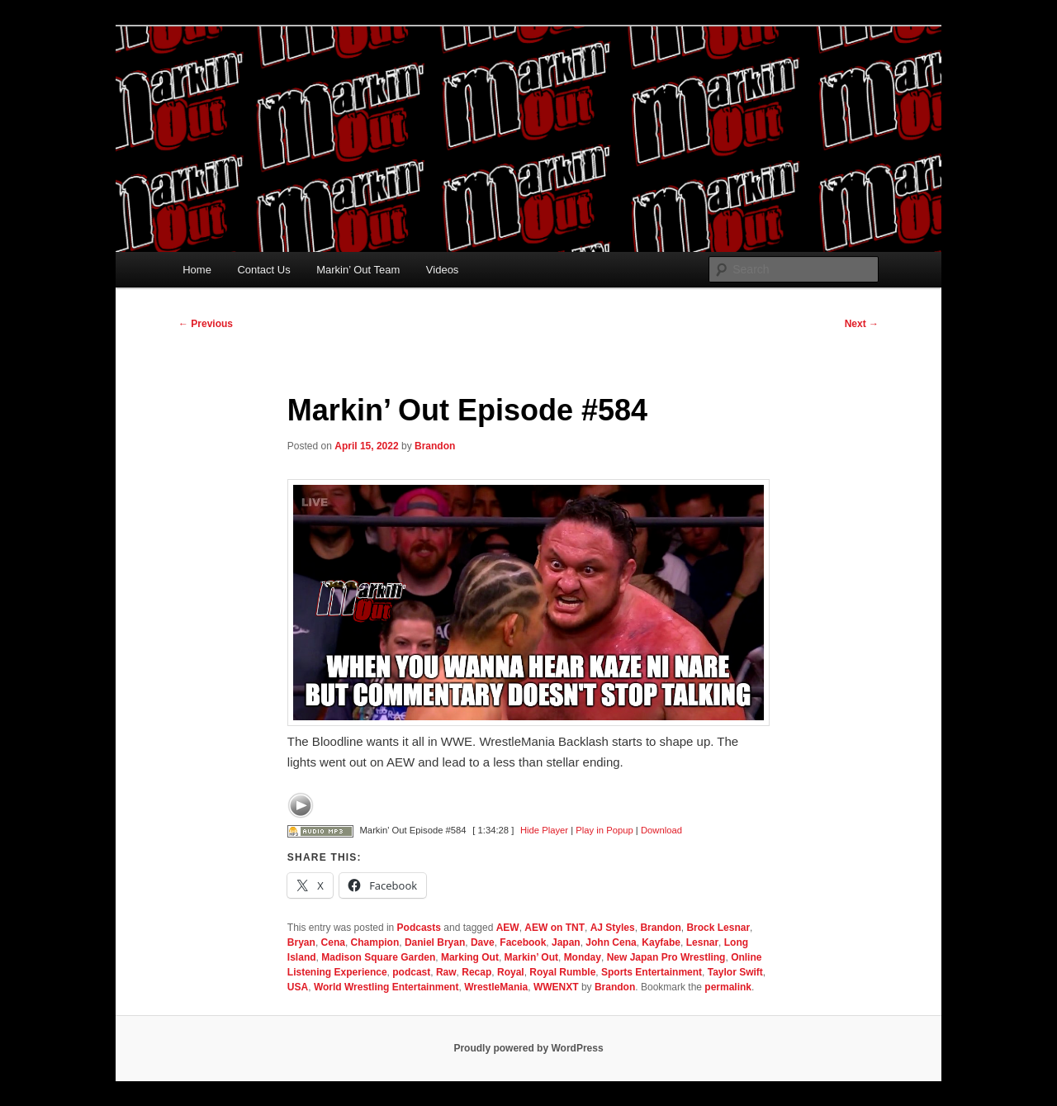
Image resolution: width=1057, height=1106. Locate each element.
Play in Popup (604, 830)
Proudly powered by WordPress (528, 1048)
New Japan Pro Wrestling (666, 957)
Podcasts (419, 927)
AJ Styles (612, 927)
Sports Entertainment (651, 972)
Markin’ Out (531, 957)
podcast (411, 972)
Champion (375, 942)
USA (297, 987)
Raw (446, 972)
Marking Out (470, 957)
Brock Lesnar (718, 927)
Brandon (435, 446)
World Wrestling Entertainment (386, 987)
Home (196, 269)
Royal (510, 972)
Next (862, 324)
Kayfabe (661, 942)
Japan (566, 942)
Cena (333, 942)
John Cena (610, 942)
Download (661, 830)
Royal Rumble (562, 972)
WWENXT (556, 987)
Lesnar (702, 942)
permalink (727, 987)
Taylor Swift (735, 972)
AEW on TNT (554, 927)
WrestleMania (496, 987)
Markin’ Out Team (358, 269)
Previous (205, 324)
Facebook (523, 942)
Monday (582, 957)
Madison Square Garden (378, 957)
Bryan (301, 942)
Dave (483, 942)
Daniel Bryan (435, 942)
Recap (476, 972)
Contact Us (263, 269)
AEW (507, 927)
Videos (442, 269)
